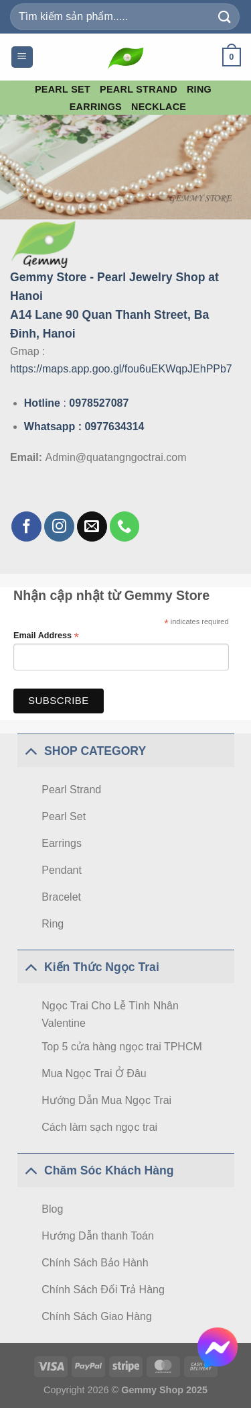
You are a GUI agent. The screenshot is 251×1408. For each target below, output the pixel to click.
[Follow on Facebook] (26, 526)
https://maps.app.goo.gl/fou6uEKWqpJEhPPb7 (121, 368)
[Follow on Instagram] (59, 526)
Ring (199, 89)
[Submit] (225, 16)
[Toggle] (30, 750)
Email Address (46, 636)
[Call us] (125, 526)
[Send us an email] (92, 526)
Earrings (96, 106)
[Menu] (22, 57)
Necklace (158, 106)
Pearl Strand (138, 89)
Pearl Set (62, 89)
